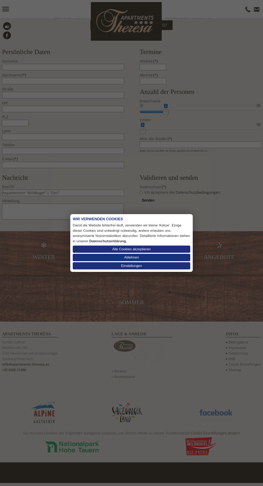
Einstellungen (131, 266)
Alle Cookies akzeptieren (131, 249)
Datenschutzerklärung (107, 241)
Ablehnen (131, 257)
